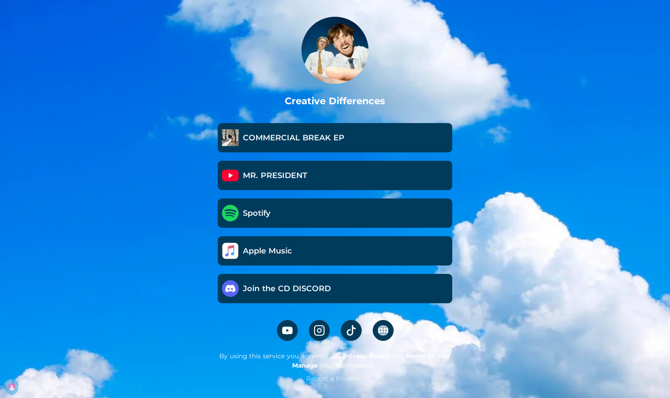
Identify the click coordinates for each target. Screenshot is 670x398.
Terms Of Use (428, 356)
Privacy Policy (366, 356)
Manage (305, 365)
